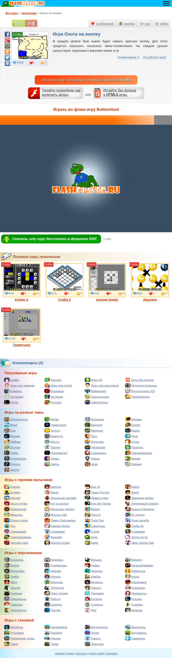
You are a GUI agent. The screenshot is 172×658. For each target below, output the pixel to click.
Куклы (132, 576)
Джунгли (93, 425)
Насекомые (136, 582)
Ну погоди (135, 514)
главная (60, 653)
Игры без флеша (139, 380)
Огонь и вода (16, 520)
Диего (132, 492)
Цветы (51, 464)
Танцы (51, 458)
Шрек (91, 542)
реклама (112, 653)
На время (13, 396)
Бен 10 (92, 486)
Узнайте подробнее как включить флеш (61, 92)
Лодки (92, 632)
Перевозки (95, 447)
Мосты (52, 441)
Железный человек (60, 498)
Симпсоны (95, 526)
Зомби (11, 576)
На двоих (53, 396)
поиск (70, 653)
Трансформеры (17, 537)
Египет (132, 425)
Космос (12, 436)
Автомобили (55, 627)
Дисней (12, 498)
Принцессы (135, 593)
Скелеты (53, 604)
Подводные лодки (19, 638)
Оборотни (54, 587)
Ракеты (93, 638)
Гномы (92, 565)
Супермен (135, 531)
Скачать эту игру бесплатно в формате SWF (54, 239)
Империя (94, 430)
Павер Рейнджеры (59, 520)
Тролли (52, 610)
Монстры (53, 582)
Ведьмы (93, 559)
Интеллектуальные (141, 385)
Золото (52, 430)
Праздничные (97, 396)
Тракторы (94, 644)
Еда (10, 430)
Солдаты (94, 604)
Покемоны (135, 587)
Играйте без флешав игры (119, 92)
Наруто (93, 514)
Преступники (56, 593)
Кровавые (54, 391)
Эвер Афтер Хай (139, 542)
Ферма (132, 458)
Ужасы (92, 458)
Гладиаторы (55, 565)
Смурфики (54, 531)
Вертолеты (135, 627)
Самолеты (135, 638)
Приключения (137, 396)
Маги (10, 582)
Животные (135, 571)
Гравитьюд (22, 327)
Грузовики (14, 632)
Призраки (94, 593)
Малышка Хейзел (59, 509)
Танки (51, 644)
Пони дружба (137, 520)
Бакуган (52, 486)
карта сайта (97, 653)
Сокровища (95, 453)
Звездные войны (139, 498)
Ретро (11, 402)
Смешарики (15, 531)
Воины (11, 565)
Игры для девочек (19, 385)
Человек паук (16, 542)
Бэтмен (12, 492)
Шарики (133, 464)
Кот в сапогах (56, 503)
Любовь (12, 441)
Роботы (52, 599)
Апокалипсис (16, 419)
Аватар (12, 486)
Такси (11, 644)
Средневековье (138, 453)
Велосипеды (96, 627)
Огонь (132, 441)
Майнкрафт (95, 391)
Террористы (15, 610)
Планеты (134, 447)
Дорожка (150, 282)
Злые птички (15, 503)
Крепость (53, 436)
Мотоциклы (135, 632)
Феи (90, 610)
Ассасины (14, 559)
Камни (132, 430)
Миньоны (13, 514)
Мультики (94, 441)
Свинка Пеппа (57, 526)
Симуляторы (96, 402)
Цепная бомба (107, 282)
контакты (81, 653)
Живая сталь (96, 498)
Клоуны (52, 576)
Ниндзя (12, 587)
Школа (11, 469)
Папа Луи (94, 520)
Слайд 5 (64, 282)
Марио (92, 509)
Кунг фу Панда (98, 503)
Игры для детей (58, 385)
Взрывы (133, 419)
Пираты (93, 587)
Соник (92, 531)
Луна (131, 436)
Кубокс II (22, 282)
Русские (52, 402)
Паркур (52, 447)
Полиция (13, 593)
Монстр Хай (55, 514)
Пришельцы (15, 599)
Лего (91, 436)
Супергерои (15, 458)
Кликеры (13, 391)
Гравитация (55, 425)
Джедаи (52, 571)
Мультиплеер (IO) (140, 391)
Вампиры (53, 559)
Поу (9, 526)
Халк (91, 537)
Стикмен (134, 604)
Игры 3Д (93, 380)
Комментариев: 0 (128, 57)
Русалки (93, 599)
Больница (94, 419)
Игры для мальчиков (102, 385)
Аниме (11, 380)
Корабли (53, 632)
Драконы (94, 571)
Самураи (13, 604)
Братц (132, 486)
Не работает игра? (154, 57)
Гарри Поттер (97, 492)
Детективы (14, 571)
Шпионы (133, 610)
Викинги (133, 559)
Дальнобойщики (139, 565)
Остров (12, 447)
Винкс (51, 492)
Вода (10, 425)
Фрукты (12, 464)
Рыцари (133, 599)
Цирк (91, 464)
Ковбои (93, 576)
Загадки (52, 380)
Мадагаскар (15, 509)
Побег (11, 453)
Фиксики (53, 537)
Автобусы (13, 627)
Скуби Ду (134, 526)
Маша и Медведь (140, 509)
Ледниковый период (141, 503)
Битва (51, 419)
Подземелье (55, 453)
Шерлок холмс (57, 542)
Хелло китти (136, 537)
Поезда (52, 638)
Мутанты (94, 582)
